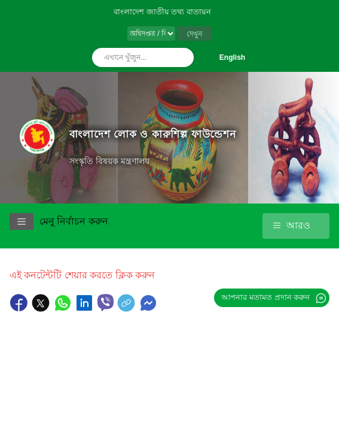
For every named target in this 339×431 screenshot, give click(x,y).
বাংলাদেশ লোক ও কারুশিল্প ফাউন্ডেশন (152, 134)
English (232, 57)
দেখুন (194, 34)
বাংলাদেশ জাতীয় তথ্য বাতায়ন (162, 11)
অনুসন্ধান (182, 57)
